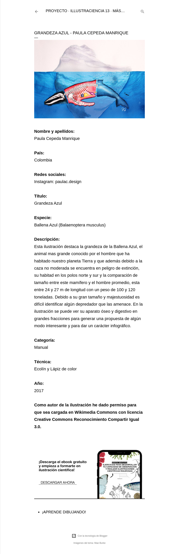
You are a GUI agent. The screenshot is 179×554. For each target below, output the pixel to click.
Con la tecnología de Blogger (90, 536)
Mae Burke (99, 543)
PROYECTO (56, 11)
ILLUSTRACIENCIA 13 (89, 11)
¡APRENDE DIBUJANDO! (64, 512)
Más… (119, 11)
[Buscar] (142, 11)
